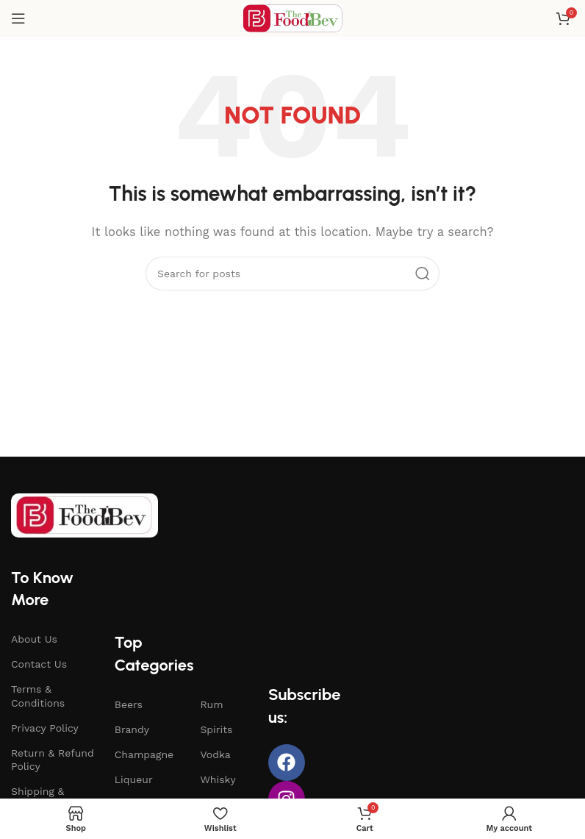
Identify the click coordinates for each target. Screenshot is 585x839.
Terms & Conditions (38, 695)
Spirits (216, 729)
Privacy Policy (45, 728)
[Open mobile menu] (18, 18)
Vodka (215, 754)
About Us (34, 639)
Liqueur (134, 779)
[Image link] (84, 514)
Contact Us (39, 664)
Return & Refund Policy (52, 759)
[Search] (292, 273)
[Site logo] (292, 17)
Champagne (144, 754)
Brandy (132, 729)
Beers (129, 704)
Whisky (217, 779)
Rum (211, 704)
